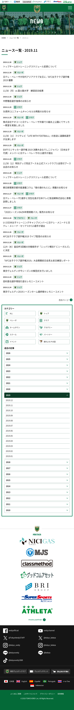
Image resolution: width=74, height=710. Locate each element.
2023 (8, 371)
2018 (8, 462)
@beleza (44, 652)
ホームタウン (15, 327)
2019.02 (9, 451)
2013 (8, 492)
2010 (8, 510)
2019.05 (9, 435)
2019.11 (9, 405)
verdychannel (46, 630)
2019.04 (9, 441)
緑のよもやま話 (50, 341)
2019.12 (9, 400)
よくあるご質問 (15, 694)
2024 (8, 365)
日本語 (9, 681)
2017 (8, 468)
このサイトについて (30, 694)
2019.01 (9, 456)
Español (34, 681)
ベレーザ (13, 320)
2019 (8, 395)
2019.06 (9, 430)
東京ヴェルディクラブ (18, 671)
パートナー (48, 334)
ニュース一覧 (14, 38)
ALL (11, 313)
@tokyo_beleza (47, 637)
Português (49, 681)
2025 (8, 359)
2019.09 (9, 415)
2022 (8, 377)
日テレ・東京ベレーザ (4, 7)
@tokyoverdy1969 (13, 660)
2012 (8, 498)
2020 (8, 389)
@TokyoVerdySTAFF (14, 637)
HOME (4, 38)
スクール (13, 334)
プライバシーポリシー (47, 694)
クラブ (46, 320)
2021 (8, 383)
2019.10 (9, 410)
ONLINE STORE (63, 671)
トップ (46, 313)
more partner (35, 620)
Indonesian (37, 685)
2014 (8, 486)
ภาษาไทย (64, 681)
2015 (8, 480)
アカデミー (48, 327)
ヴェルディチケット (41, 671)
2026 (8, 353)
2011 (8, 504)
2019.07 (9, 425)
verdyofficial (11, 630)
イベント (13, 341)
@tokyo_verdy (11, 645)
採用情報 (61, 694)
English (21, 681)
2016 (8, 474)
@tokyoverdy (11, 652)
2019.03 (9, 446)
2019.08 (9, 420)
